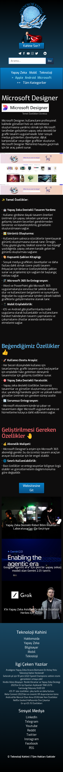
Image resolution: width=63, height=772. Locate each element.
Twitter (31, 735)
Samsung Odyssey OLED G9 (31, 688)
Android (30, 78)
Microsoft (44, 78)
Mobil (33, 73)
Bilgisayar (31, 647)
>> (18, 83)
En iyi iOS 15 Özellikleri (31, 703)
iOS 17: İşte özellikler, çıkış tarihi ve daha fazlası (31, 691)
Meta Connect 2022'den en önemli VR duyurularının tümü (31, 694)
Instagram (31, 739)
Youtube (31, 726)
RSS (31, 748)
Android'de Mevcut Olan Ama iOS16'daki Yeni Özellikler (31, 697)
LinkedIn (31, 717)
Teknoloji (45, 73)
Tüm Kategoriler (34, 83)
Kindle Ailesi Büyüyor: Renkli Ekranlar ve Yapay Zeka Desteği (31, 682)
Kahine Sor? (31, 46)
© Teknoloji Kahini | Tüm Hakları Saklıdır (31, 756)
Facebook (31, 743)
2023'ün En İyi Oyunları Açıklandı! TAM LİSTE (31, 685)
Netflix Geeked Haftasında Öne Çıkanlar (31, 700)
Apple (19, 78)
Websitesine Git (31, 488)
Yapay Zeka (19, 73)
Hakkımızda (31, 639)
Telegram (31, 722)
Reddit (31, 730)
